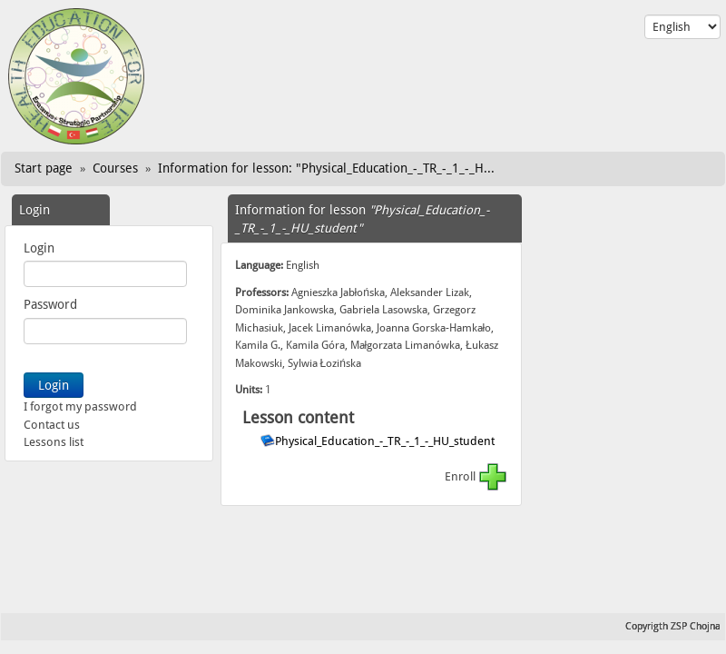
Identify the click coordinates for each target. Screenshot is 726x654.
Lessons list (53, 442)
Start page (44, 168)
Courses (115, 168)
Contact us (52, 424)
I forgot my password (80, 406)
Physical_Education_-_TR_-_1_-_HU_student (386, 441)
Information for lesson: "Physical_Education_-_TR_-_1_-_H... (326, 168)
